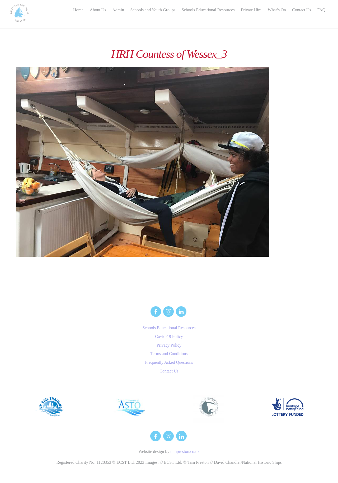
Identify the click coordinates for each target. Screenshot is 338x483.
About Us (98, 10)
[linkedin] (181, 311)
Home (78, 10)
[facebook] (156, 311)
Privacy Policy (169, 345)
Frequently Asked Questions (169, 362)
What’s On (277, 10)
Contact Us (301, 10)
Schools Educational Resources (208, 10)
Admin (118, 10)
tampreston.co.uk (184, 451)
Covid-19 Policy (169, 336)
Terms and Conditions (168, 353)
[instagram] (168, 311)
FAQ (321, 10)
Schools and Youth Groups (152, 10)
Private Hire (251, 10)
